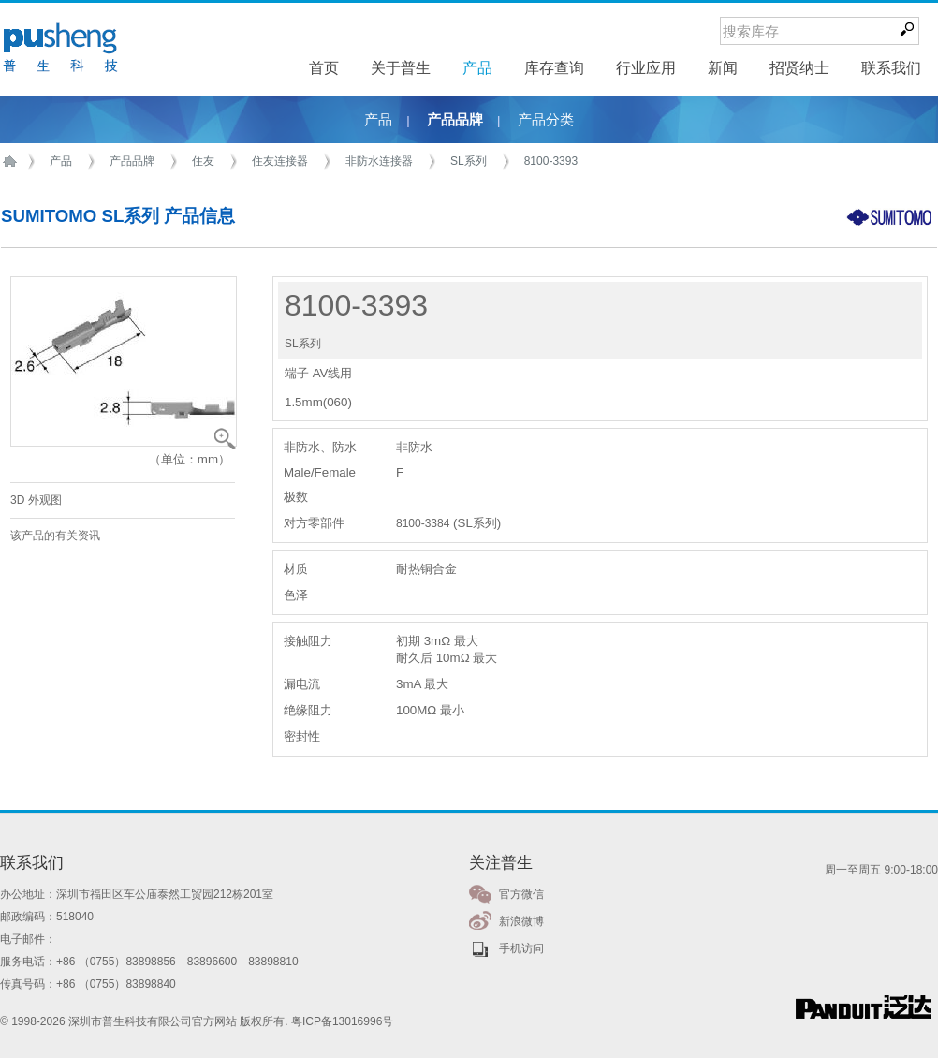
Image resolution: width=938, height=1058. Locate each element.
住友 (203, 161)
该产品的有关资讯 (55, 535)
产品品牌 (455, 119)
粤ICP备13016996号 (342, 1021)
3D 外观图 (36, 500)
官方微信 (521, 894)
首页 (13, 161)
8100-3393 (551, 161)
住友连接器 (280, 161)
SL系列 (468, 161)
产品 (378, 119)
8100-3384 (422, 523)
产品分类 (546, 119)
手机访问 (521, 948)
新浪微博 (521, 921)
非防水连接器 (379, 161)
